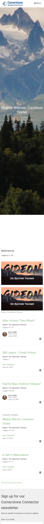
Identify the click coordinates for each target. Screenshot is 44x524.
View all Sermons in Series (11, 482)
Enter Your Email (7, 519)
